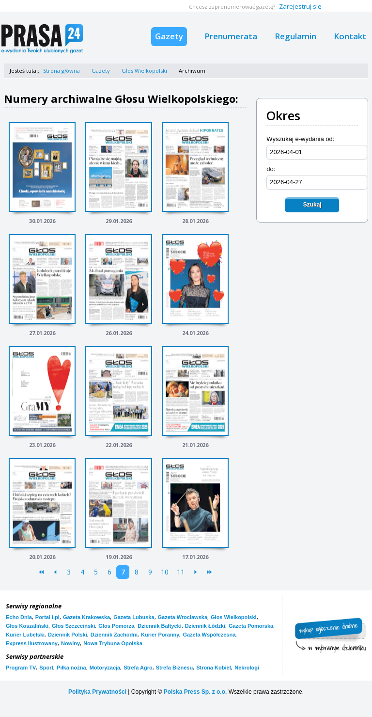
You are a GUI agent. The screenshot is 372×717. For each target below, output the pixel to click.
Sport (46, 667)
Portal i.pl (47, 617)
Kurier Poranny (160, 634)
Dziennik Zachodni (114, 634)
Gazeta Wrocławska (183, 617)
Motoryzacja (105, 667)
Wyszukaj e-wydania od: (300, 139)
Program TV (21, 667)
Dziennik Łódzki (205, 626)
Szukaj (312, 204)
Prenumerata (230, 36)
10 (165, 571)
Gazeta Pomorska (251, 626)
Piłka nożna (71, 667)
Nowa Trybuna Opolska (112, 643)
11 (181, 571)
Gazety (169, 36)
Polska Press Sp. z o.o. (195, 691)
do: (270, 169)
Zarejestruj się (300, 6)
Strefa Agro (138, 667)
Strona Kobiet (213, 667)
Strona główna (61, 70)
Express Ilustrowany (32, 643)
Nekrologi (246, 667)
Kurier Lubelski (25, 634)
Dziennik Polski (67, 634)
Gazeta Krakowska (86, 617)
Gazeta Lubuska (133, 617)
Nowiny (70, 643)
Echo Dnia (19, 617)
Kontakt (350, 36)
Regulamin (295, 36)
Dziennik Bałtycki (159, 626)
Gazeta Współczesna (209, 634)
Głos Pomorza (116, 626)
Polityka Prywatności (97, 691)
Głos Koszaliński (27, 626)
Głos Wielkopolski (144, 70)
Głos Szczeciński (73, 626)
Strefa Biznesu (174, 667)
